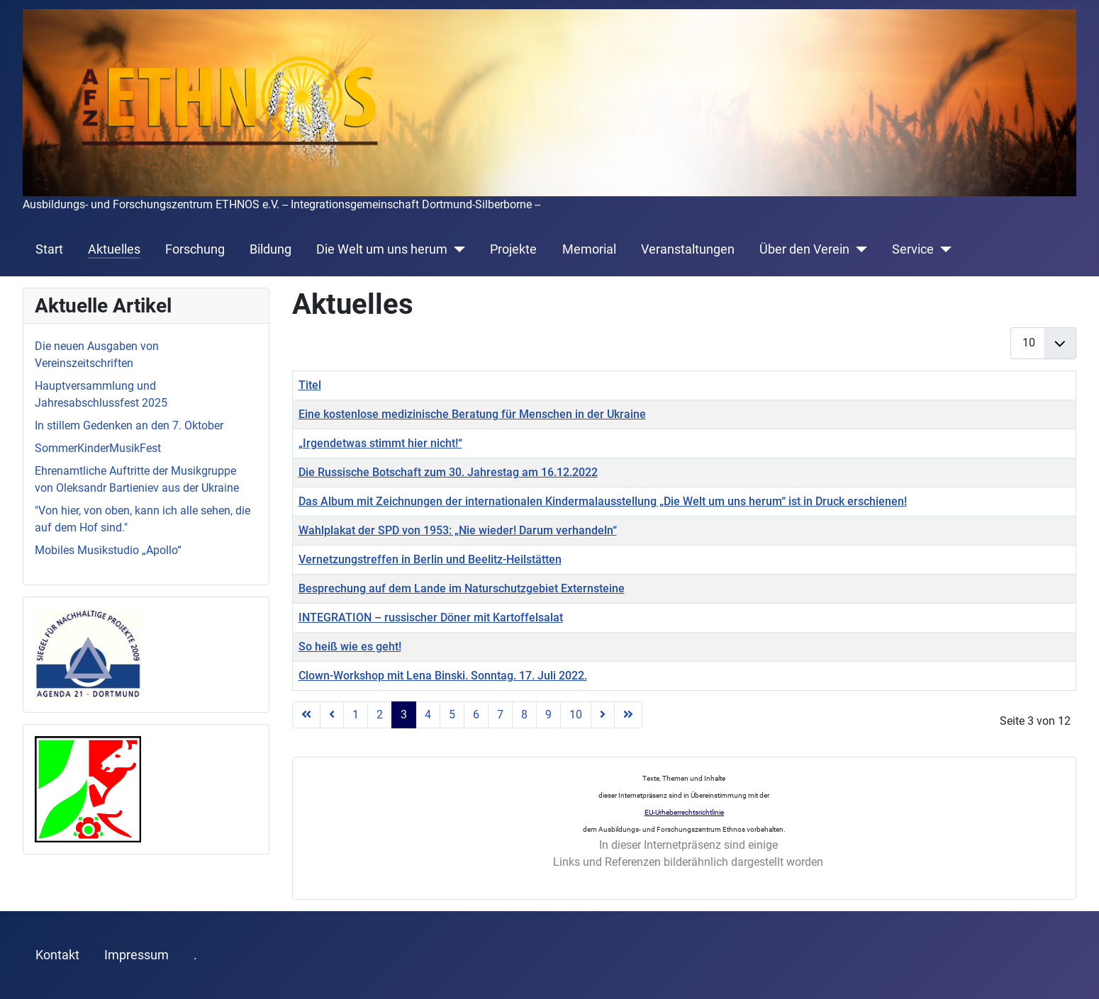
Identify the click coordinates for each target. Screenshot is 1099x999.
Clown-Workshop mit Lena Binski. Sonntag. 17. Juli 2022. (443, 675)
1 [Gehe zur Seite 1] (355, 714)
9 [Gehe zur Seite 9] (548, 714)
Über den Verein (804, 249)
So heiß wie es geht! (350, 646)
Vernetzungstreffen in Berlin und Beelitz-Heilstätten (430, 559)
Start (49, 249)
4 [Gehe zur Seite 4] (428, 714)
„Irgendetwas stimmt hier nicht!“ (380, 443)
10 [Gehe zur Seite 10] (575, 714)
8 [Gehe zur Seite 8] (524, 714)
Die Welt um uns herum (381, 249)
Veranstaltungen (688, 249)
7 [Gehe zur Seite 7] (500, 714)
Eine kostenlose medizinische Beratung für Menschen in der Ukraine (472, 414)
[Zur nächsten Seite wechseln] (603, 714)
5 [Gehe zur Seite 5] (452, 714)
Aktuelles (114, 249)
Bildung (270, 249)
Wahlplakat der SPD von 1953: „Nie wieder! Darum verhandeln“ (458, 530)
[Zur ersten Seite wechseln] (306, 714)
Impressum (136, 955)
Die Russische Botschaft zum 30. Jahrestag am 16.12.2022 (448, 472)
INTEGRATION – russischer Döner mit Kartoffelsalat (431, 617)
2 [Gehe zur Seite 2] (379, 714)
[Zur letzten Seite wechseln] (628, 714)
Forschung (195, 249)
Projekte (513, 249)
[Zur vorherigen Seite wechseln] (332, 714)
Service (913, 249)
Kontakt (57, 955)
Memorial (589, 249)
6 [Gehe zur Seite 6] (476, 714)
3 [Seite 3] (404, 714)
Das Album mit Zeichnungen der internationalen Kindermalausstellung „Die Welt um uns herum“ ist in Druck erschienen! (603, 501)
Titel (310, 385)
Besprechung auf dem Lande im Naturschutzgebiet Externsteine (462, 588)
